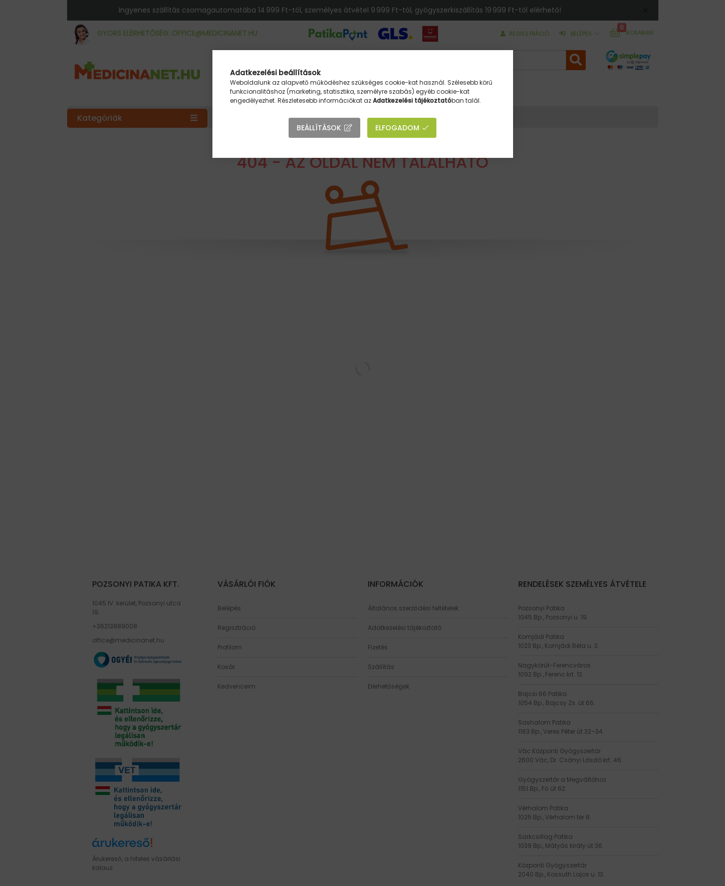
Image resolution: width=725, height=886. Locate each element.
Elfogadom (397, 128)
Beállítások (319, 128)
